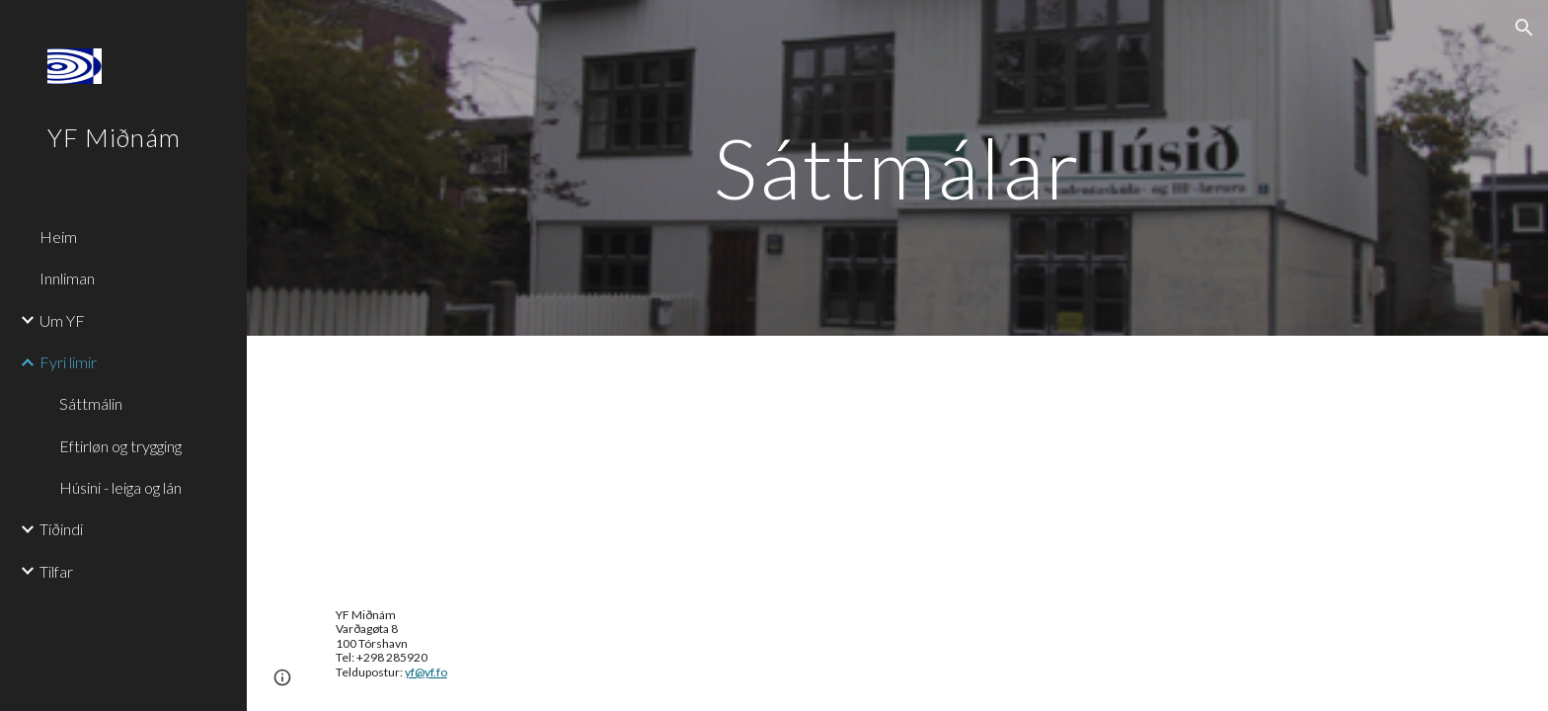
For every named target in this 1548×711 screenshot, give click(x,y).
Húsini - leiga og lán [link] (120, 487)
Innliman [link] (67, 278)
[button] (1524, 27)
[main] (897, 167)
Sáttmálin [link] (90, 403)
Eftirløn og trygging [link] (120, 445)
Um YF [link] (62, 320)
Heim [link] (58, 236)
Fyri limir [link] (68, 362)
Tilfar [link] (56, 571)
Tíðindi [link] (61, 528)
